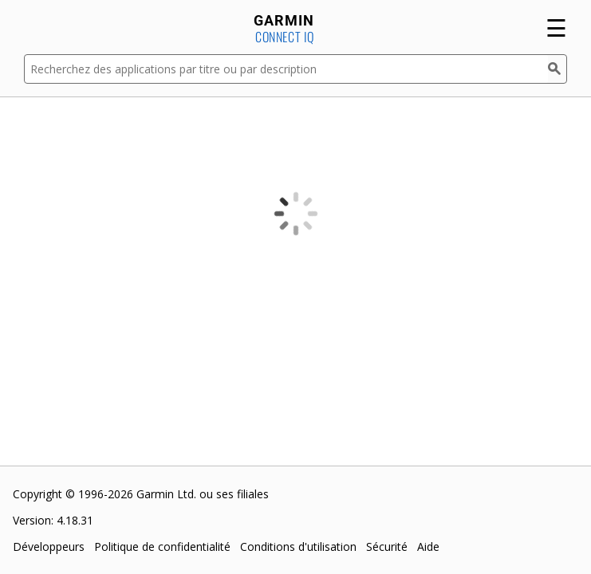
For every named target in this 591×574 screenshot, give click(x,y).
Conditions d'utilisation (298, 546)
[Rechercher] (557, 69)
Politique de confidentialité (162, 546)
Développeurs (49, 546)
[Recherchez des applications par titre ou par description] (286, 69)
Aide (428, 546)
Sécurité (387, 546)
